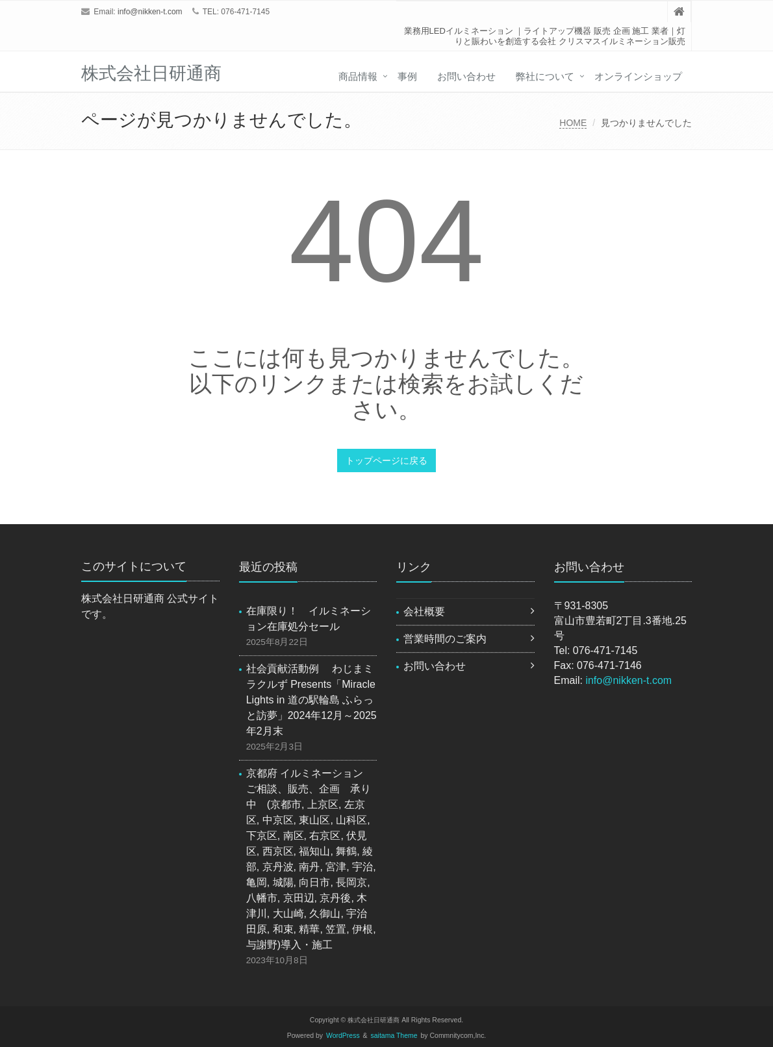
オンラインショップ (638, 76)
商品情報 (357, 76)
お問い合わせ (466, 76)
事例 (407, 76)
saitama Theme (394, 1035)
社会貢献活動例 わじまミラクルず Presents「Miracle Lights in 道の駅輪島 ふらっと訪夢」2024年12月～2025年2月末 (311, 700)
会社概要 (424, 611)
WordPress (343, 1035)
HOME (573, 123)
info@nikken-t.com (150, 11)
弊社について (545, 76)
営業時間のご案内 (445, 638)
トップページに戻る (386, 460)
